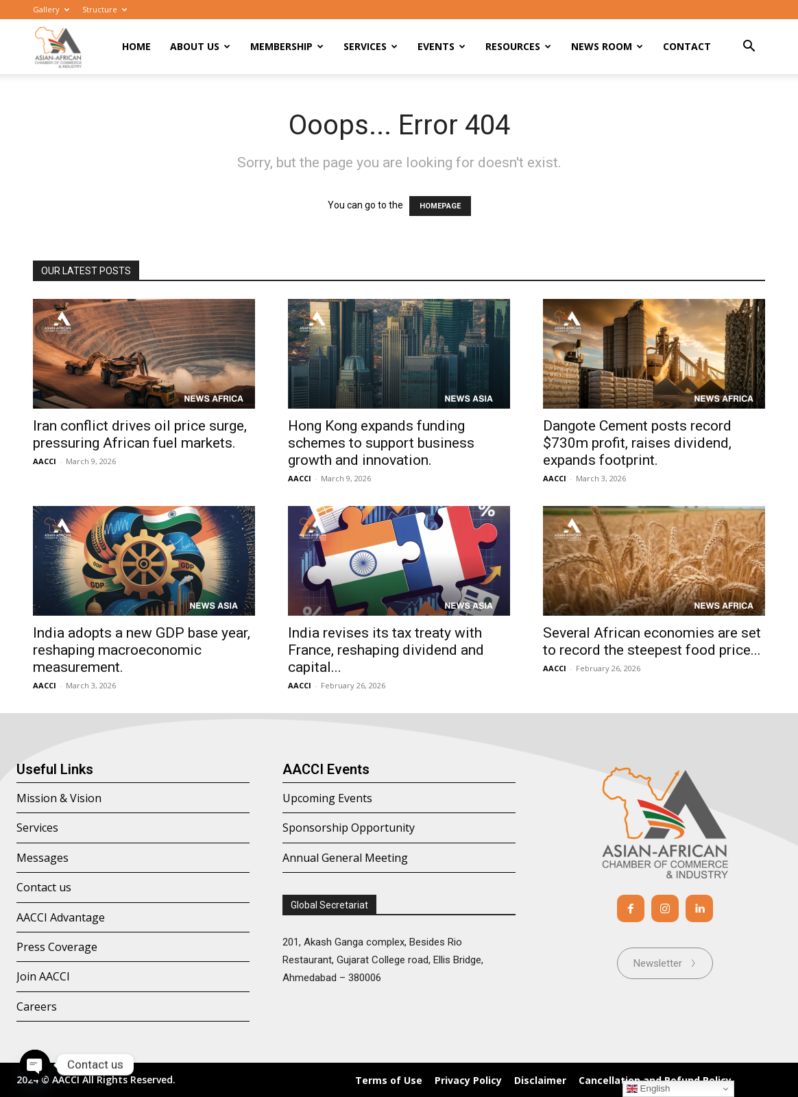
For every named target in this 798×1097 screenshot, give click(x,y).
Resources (518, 46)
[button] (748, 47)
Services (370, 46)
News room (607, 46)
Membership (287, 46)
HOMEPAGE (440, 206)
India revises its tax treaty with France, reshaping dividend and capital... (386, 650)
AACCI (44, 461)
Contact (687, 46)
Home (136, 46)
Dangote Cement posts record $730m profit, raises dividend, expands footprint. (637, 443)
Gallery (51, 9)
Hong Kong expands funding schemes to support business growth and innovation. (381, 443)
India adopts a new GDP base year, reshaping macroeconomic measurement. (141, 650)
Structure (104, 9)
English (648, 1088)
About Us (200, 46)
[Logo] (58, 47)
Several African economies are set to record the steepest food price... (652, 641)
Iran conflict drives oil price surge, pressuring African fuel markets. (140, 434)
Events (442, 46)
